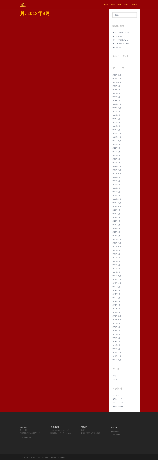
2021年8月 (116, 213)
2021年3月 (116, 228)
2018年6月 (116, 333)
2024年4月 (116, 122)
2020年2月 (116, 271)
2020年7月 (116, 253)
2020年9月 (116, 250)
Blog (114, 375)
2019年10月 (116, 282)
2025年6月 (116, 90)
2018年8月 (116, 326)
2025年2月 (116, 100)
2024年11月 (116, 108)
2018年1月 (116, 348)
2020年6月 (116, 257)
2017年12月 (116, 352)
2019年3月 (116, 308)
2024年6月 (116, 119)
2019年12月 (116, 275)
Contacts (134, 4)
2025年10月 (116, 82)
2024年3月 (116, 126)
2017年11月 (116, 355)
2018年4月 (116, 337)
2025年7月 (116, 86)
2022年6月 (116, 184)
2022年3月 (116, 191)
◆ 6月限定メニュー (119, 47)
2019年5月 (116, 301)
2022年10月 (116, 173)
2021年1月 (116, 235)
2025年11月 (116, 79)
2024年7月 (116, 115)
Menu (119, 4)
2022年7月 (116, 180)
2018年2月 (116, 344)
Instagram (115, 433)
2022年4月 (116, 188)
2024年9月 (116, 111)
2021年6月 (116, 220)
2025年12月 (116, 75)
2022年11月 (116, 170)
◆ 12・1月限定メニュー (120, 33)
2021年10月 (116, 206)
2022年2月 (116, 195)
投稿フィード (117, 398)
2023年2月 (116, 162)
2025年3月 (116, 97)
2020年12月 (116, 239)
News (113, 4)
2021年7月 (116, 217)
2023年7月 (116, 148)
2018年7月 (116, 330)
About (126, 4)
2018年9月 (116, 322)
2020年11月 (116, 242)
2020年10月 (116, 246)
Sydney (62, 457)
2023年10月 (116, 140)
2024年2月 (116, 130)
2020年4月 (116, 264)
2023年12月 (116, 133)
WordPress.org (117, 405)
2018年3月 (116, 341)
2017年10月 (116, 359)
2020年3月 (116, 268)
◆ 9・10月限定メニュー (120, 40)
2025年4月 (116, 93)
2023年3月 (116, 159)
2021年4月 (116, 224)
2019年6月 (116, 297)
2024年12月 (116, 104)
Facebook (115, 431)
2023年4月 (116, 155)
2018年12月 (116, 315)
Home (106, 4)
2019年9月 (116, 286)
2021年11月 (116, 202)
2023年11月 (116, 137)
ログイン (115, 394)
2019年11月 (116, 279)
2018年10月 (116, 319)
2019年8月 (116, 290)
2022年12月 (116, 166)
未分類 (114, 378)
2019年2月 (116, 311)
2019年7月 (116, 293)
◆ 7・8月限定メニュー (120, 44)
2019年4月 (116, 304)
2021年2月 (116, 231)
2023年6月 (116, 151)
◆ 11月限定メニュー (119, 36)
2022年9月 (116, 177)
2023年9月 (116, 144)
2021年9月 (116, 210)
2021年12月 (116, 199)
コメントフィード (118, 402)
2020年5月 (116, 261)
